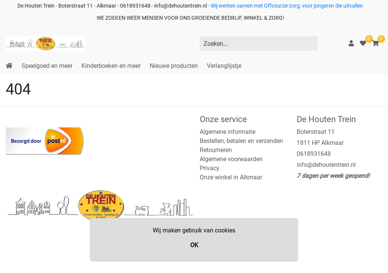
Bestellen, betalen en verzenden (241, 140)
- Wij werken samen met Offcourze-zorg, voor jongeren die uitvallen (285, 6)
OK (194, 245)
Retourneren (216, 150)
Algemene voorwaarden (231, 159)
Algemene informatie (227, 131)
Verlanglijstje (224, 65)
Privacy (209, 168)
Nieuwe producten (174, 65)
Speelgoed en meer (47, 65)
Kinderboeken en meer (111, 65)
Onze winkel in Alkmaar (231, 177)
